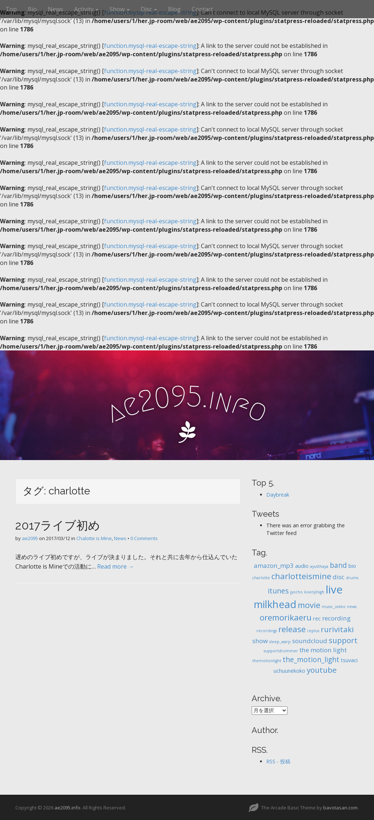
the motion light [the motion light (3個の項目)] (323, 650)
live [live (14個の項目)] (334, 589)
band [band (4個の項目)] (338, 565)
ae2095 (30, 538)
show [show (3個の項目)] (260, 641)
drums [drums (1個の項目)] (352, 577)
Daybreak (277, 494)
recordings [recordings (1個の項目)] (266, 630)
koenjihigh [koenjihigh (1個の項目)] (314, 592)
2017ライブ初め (57, 525)
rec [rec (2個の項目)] (317, 618)
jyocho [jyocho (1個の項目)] (296, 592)
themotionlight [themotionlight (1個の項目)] (266, 660)
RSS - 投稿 (278, 761)
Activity (86, 9)
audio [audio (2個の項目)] (302, 565)
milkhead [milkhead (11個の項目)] (275, 604)
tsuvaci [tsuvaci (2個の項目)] (349, 660)
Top (11, 9)
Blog (174, 9)
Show (120, 9)
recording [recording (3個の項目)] (336, 618)
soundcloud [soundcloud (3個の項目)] (309, 641)
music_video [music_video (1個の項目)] (334, 606)
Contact (202, 9)
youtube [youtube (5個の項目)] (322, 670)
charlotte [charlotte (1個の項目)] (261, 577)
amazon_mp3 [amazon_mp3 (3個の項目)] (274, 565)
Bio (32, 9)
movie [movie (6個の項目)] (309, 605)
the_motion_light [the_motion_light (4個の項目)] (311, 659)
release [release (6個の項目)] (292, 629)
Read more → (115, 566)
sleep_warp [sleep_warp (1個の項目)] (280, 641)
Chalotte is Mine (94, 538)
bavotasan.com (340, 807)
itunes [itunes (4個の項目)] (278, 591)
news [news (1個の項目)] (351, 606)
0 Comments (144, 538)
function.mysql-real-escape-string (150, 46)
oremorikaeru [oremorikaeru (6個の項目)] (286, 617)
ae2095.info (67, 807)
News (55, 9)
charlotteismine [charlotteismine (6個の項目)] (301, 576)
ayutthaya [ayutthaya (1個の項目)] (319, 566)
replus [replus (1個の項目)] (313, 630)
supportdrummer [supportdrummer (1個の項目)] (281, 650)
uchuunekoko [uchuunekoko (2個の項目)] (289, 670)
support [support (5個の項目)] (343, 640)
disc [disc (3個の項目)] (338, 577)
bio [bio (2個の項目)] (352, 565)
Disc (149, 9)
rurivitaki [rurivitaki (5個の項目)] (337, 629)
